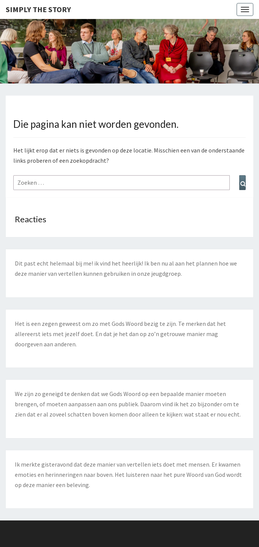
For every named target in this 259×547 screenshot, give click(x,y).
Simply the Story (38, 9)
